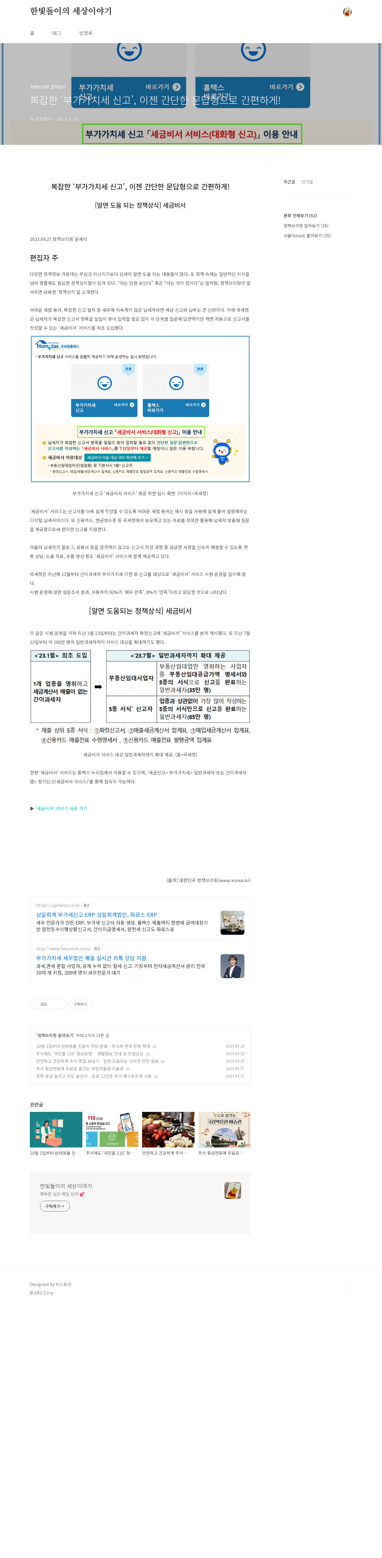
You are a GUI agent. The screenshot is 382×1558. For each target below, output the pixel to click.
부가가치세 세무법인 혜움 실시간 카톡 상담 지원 (91, 1209)
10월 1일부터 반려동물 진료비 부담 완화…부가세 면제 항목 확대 (93, 1297)
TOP (347, 1538)
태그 (56, 33)
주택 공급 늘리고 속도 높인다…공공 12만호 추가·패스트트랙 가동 (94, 1327)
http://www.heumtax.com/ (63, 1200)
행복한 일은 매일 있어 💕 (62, 1445)
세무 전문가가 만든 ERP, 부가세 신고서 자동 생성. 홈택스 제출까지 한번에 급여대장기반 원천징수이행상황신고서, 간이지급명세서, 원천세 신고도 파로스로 (122, 1177)
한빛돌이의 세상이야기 (71, 11)
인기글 (307, 361)
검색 (333, 11)
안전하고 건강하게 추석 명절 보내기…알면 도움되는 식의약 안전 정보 (97, 1312)
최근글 (289, 361)
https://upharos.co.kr (58, 1156)
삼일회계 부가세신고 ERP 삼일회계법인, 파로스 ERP (96, 1165)
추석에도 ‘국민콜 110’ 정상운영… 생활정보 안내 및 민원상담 (90, 1305)
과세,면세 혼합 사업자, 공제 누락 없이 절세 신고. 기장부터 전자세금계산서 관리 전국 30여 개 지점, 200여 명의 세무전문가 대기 (120, 1220)
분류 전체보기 (300, 395)
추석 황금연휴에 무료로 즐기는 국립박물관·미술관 (80, 1320)
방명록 (86, 33)
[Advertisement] (140, 214)
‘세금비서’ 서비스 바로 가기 (61, 976)
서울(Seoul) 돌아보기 (307, 415)
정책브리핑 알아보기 (55, 1287)
